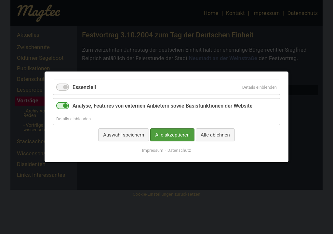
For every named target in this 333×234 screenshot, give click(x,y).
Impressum (152, 150)
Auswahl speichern (123, 135)
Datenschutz (179, 150)
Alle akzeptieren (172, 135)
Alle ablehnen (215, 135)
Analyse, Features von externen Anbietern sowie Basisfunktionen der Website (162, 106)
